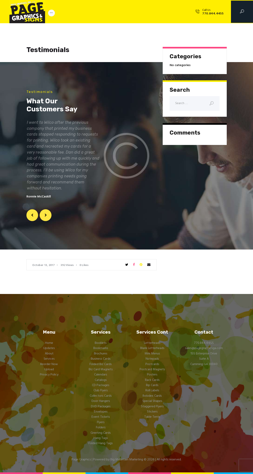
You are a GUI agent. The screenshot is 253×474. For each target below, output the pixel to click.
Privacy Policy (49, 374)
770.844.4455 (204, 343)
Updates (49, 348)
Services (49, 358)
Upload (49, 369)
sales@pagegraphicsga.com (204, 348)
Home (49, 343)
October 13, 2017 (43, 265)
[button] (32, 215)
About (49, 353)
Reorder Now (49, 364)
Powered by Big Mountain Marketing (118, 459)
